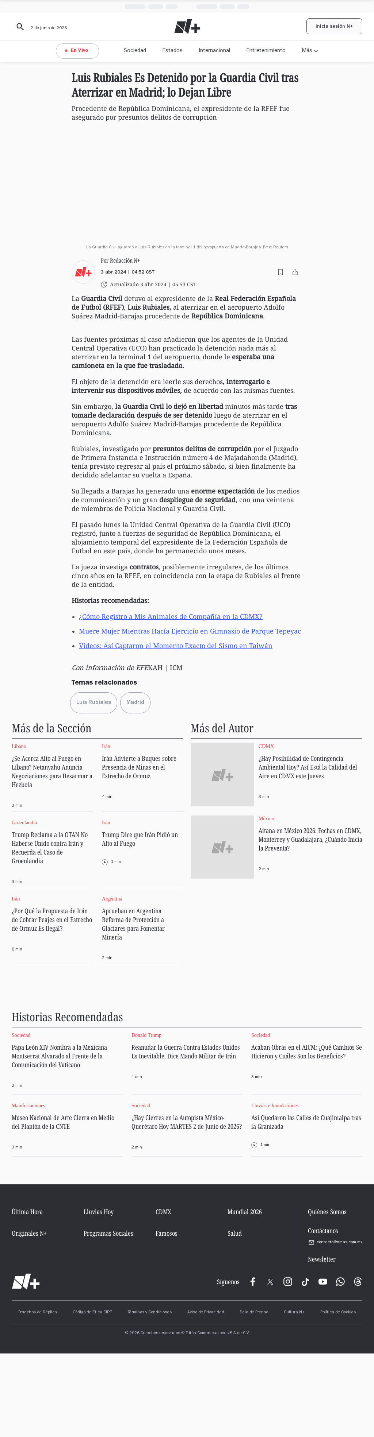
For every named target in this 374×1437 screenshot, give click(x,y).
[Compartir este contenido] (295, 355)
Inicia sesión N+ (334, 27)
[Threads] (358, 1365)
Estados (172, 51)
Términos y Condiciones (149, 1396)
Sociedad (135, 51)
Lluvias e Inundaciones (275, 1189)
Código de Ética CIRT (92, 1396)
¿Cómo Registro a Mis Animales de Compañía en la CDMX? (171, 700)
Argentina (112, 982)
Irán (106, 830)
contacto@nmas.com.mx (335, 1326)
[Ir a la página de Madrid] (135, 786)
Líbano (19, 830)
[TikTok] (305, 1365)
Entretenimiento (266, 51)
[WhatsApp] (340, 1365)
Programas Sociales (108, 1316)
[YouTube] (322, 1365)
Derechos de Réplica (37, 1396)
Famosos (167, 1316)
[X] (270, 1365)
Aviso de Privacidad (205, 1396)
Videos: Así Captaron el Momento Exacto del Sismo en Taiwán (175, 729)
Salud (235, 1316)
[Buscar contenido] (19, 27)
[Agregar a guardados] (280, 355)
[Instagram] (287, 1365)
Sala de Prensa (254, 1396)
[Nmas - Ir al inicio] (187, 26)
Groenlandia (24, 906)
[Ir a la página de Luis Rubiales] (93, 786)
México (266, 902)
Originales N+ (29, 1316)
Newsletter (322, 1343)
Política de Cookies (338, 1396)
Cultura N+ (294, 1396)
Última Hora (27, 1295)
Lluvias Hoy (99, 1295)
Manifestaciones (28, 1189)
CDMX (266, 830)
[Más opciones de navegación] (310, 51)
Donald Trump (146, 1119)
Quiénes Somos (327, 1295)
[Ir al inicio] (26, 1365)
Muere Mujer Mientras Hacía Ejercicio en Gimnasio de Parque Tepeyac (190, 714)
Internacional (214, 51)
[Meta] (252, 1365)
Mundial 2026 (245, 1295)
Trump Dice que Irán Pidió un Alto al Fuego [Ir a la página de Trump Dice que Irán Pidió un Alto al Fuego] (140, 922)
